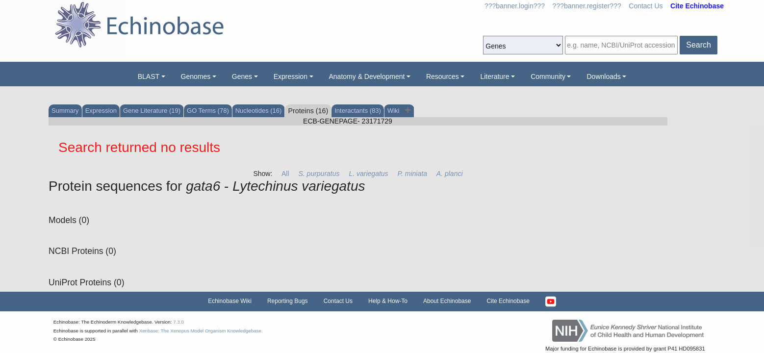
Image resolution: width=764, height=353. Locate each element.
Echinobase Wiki (230, 301)
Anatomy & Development (367, 76)
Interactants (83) (357, 110)
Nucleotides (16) (258, 110)
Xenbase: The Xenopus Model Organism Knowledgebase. (201, 330)
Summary (65, 110)
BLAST (148, 76)
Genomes (196, 76)
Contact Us (645, 6)
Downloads (603, 76)
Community (548, 76)
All (285, 173)
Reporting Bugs (287, 301)
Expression (290, 76)
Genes (242, 76)
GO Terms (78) (208, 110)
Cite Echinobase (507, 301)
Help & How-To (387, 301)
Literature (494, 76)
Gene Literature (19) (151, 110)
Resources (442, 76)
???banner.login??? (514, 6)
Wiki (394, 110)
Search (698, 45)
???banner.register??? (587, 6)
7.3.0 (178, 322)
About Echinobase (447, 301)
